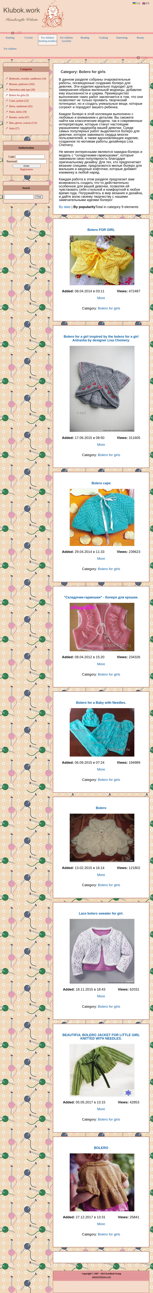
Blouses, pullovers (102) (22, 84)
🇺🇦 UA (136, 3)
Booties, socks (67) (19, 117)
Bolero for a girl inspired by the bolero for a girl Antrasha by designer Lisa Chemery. (101, 338)
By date (64, 207)
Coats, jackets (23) (19, 100)
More (101, 298)
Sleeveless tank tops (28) (22, 89)
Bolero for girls (109, 308)
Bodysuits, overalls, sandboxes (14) (27, 78)
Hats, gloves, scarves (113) (23, 123)
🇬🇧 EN (145, 3)
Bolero (101, 808)
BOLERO (101, 1148)
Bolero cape (101, 483)
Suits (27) (14, 128)
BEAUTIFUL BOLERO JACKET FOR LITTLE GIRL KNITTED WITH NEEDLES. (101, 1037)
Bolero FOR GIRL (101, 230)
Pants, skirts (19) (18, 111)
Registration (26, 169)
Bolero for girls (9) (19, 95)
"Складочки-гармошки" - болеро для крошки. (101, 597)
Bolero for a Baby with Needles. (101, 703)
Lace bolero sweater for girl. (101, 913)
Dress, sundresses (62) (21, 106)
